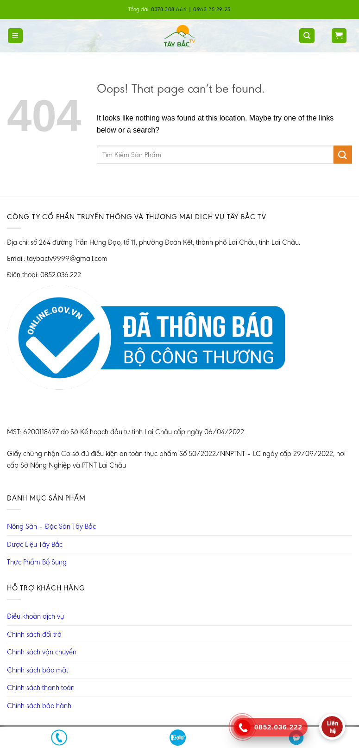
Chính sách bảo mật (37, 670)
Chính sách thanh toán (41, 687)
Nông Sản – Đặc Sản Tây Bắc (51, 526)
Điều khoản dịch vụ (35, 616)
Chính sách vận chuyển (41, 651)
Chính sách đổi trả (34, 634)
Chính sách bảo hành (39, 705)
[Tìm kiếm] (307, 36)
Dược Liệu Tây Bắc (35, 544)
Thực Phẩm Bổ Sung (37, 562)
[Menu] (15, 36)
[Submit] (343, 155)
